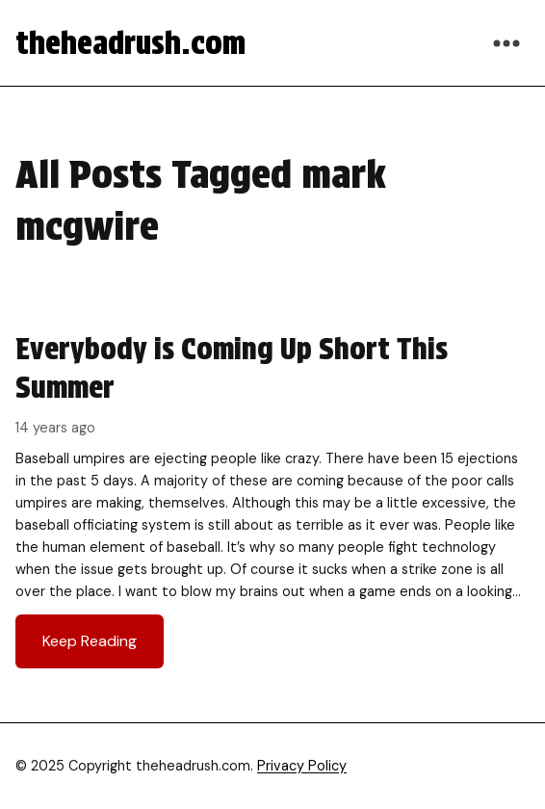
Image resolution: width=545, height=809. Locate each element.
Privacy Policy (302, 765)
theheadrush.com (130, 43)
